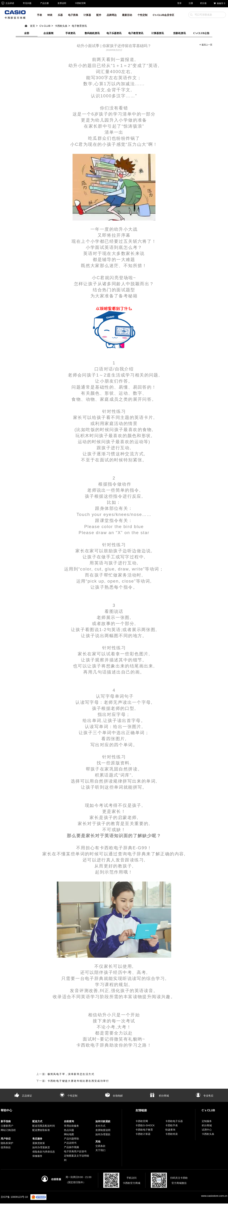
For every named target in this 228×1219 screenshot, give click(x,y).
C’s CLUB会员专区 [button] (163, 15)
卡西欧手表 (171, 1125)
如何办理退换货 (41, 1147)
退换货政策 (38, 1143)
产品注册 (44, 3)
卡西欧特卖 (171, 1134)
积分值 (203, 3)
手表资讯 (70, 33)
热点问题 (69, 1130)
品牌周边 (112, 15)
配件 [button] (98, 15)
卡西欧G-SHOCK (145, 1125)
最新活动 (127, 15)
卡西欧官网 (80, 3)
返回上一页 (206, 45)
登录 (179, 3)
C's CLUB (44, 25)
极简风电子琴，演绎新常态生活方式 (71, 1074)
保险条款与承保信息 (43, 1151)
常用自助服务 (71, 1125)
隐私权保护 (7, 1143)
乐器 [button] (60, 15)
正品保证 (23, 1095)
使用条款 (6, 1147)
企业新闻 (48, 33)
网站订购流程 (8, 1130)
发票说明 (62, 3)
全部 (26, 33)
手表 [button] (39, 15)
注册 (191, 3)
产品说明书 (70, 1142)
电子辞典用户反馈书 (75, 1151)
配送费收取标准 (41, 1130)
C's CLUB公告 (201, 33)
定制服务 (207, 1121)
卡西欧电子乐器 (174, 1121)
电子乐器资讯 (114, 33)
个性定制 (68, 1095)
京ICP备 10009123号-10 (14, 1196)
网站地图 (69, 1134)
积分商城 (159, 1095)
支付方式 (100, 1125)
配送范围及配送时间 (43, 1125)
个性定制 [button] (142, 15)
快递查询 (170, 1129)
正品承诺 (7, 3)
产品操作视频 (71, 1147)
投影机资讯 (179, 33)
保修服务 (37, 1155)
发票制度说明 (102, 1130)
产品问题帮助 (71, 1138)
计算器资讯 (157, 33)
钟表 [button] (49, 15)
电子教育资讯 (79, 25)
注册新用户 (7, 1125)
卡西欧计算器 (142, 1134)
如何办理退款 (102, 1134)
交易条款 (100, 1145)
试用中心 (207, 1129)
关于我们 (100, 1150)
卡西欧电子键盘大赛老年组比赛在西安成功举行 (78, 1080)
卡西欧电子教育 (144, 1129)
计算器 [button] (87, 15)
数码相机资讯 (92, 33)
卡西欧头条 (61, 25)
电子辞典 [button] (73, 15)
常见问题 (27, 3)
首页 (30, 25)
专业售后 (204, 1095)
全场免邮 (114, 1095)
